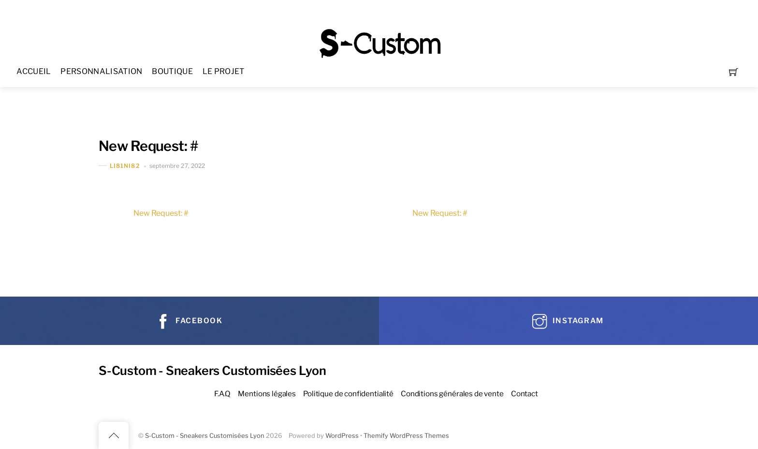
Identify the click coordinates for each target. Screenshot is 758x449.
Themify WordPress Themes (406, 435)
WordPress (342, 435)
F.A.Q (222, 393)
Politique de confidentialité (348, 393)
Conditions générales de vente (452, 393)
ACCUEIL (33, 71)
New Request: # (148, 145)
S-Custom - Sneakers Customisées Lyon (204, 435)
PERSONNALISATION (101, 71)
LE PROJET (224, 71)
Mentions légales (267, 393)
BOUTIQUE (172, 71)
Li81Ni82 (125, 165)
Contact (524, 393)
